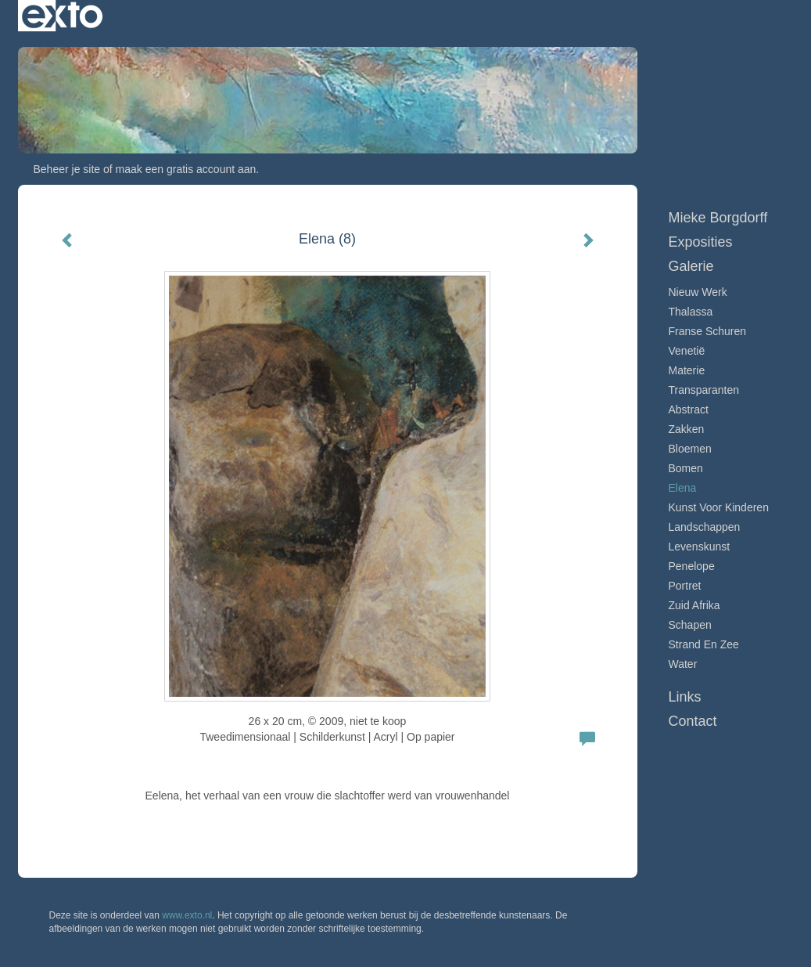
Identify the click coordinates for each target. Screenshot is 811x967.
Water (683, 664)
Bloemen (690, 448)
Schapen (690, 625)
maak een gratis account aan (186, 169)
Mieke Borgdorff (544, 15)
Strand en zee (704, 644)
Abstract (689, 409)
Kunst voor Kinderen (719, 507)
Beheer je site (67, 169)
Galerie (691, 266)
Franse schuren (708, 331)
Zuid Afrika (694, 605)
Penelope (692, 566)
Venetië (687, 351)
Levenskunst (699, 546)
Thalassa (691, 311)
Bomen (686, 468)
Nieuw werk (698, 292)
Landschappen (705, 527)
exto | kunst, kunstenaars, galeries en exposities (62, 15)
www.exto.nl (187, 915)
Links (685, 697)
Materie (687, 370)
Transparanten (704, 390)
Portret (685, 585)
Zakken (687, 429)
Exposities (701, 242)
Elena (683, 488)
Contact (693, 721)
